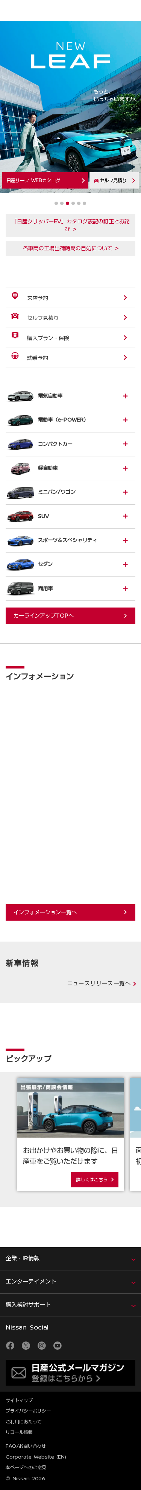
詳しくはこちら (92, 1179)
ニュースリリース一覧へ (99, 983)
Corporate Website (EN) (36, 1456)
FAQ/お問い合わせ (26, 1446)
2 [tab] (61, 203)
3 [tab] (67, 203)
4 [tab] (73, 203)
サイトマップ (19, 1400)
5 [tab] (78, 203)
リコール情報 (19, 1432)
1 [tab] (56, 203)
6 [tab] (84, 203)
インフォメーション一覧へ (45, 912)
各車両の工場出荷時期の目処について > (70, 248)
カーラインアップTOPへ (44, 615)
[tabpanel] (70, 110)
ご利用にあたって (24, 1421)
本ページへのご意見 (26, 1467)
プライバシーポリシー (28, 1410)
